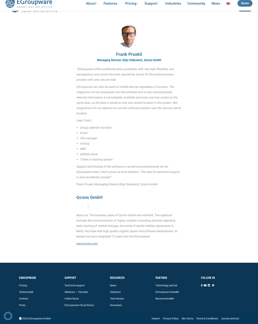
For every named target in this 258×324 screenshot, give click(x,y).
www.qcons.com (87, 243)
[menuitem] (229, 8)
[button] (8, 316)
